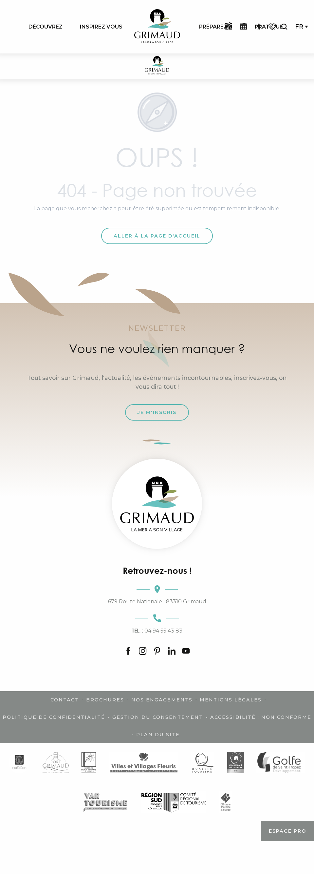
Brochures (105, 700)
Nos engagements (162, 700)
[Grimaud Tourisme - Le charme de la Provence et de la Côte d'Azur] (157, 66)
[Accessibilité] (259, 27)
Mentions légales (231, 700)
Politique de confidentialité (54, 717)
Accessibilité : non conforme (260, 717)
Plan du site (158, 735)
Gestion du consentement (157, 717)
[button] (284, 26)
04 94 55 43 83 (157, 630)
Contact (64, 700)
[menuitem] (45, 26)
